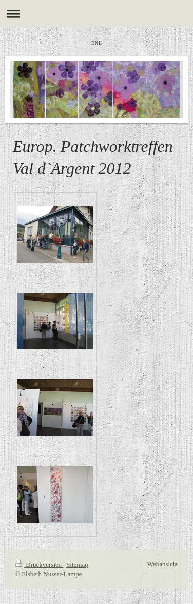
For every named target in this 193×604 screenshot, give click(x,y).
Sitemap (77, 564)
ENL (96, 43)
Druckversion (39, 564)
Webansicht (162, 564)
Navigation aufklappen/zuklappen (96, 13)
